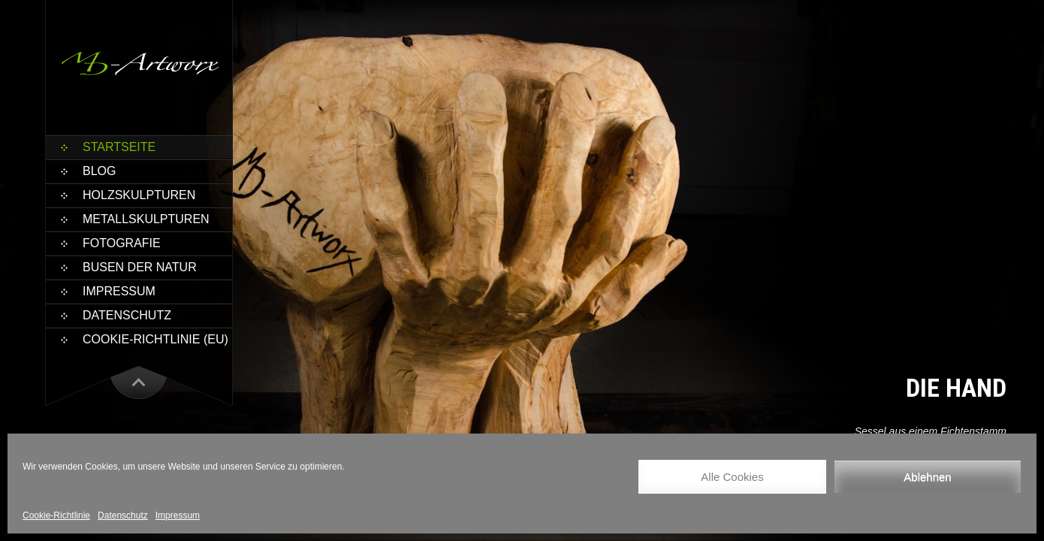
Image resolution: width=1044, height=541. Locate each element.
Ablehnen (927, 476)
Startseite (119, 147)
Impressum (177, 515)
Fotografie (122, 243)
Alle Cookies (732, 476)
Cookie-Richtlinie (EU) (155, 339)
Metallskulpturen (146, 219)
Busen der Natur (140, 267)
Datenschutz (123, 515)
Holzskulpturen (139, 195)
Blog (99, 171)
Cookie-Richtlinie (56, 515)
